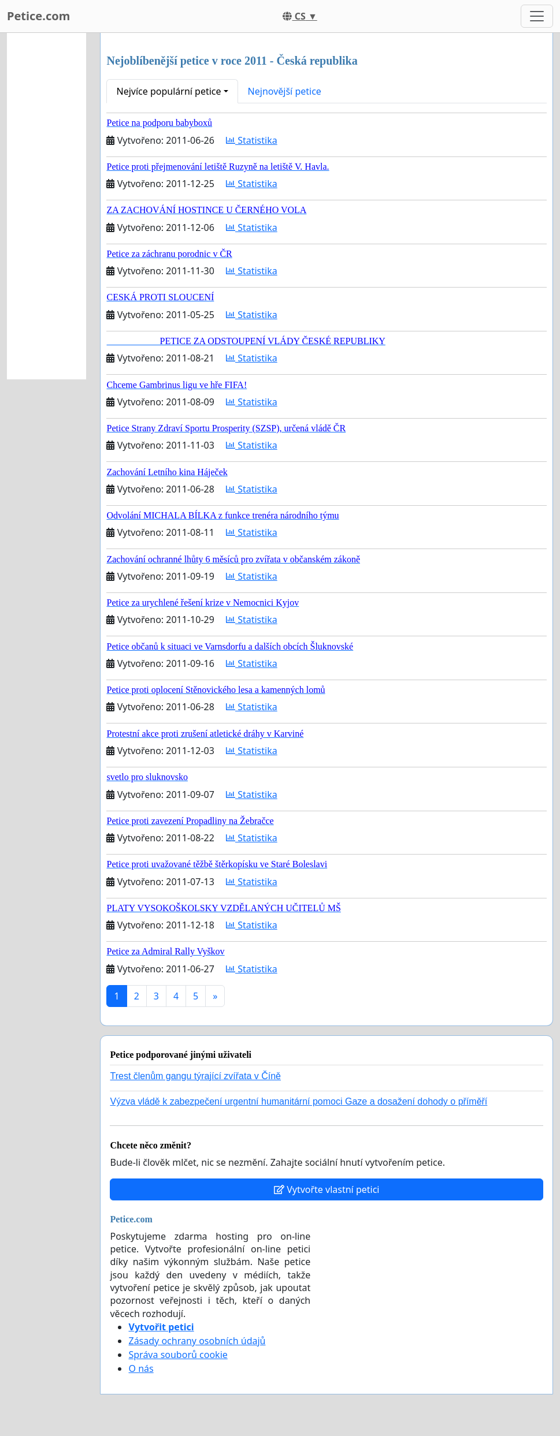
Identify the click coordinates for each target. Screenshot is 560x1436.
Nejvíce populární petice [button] (168, 91)
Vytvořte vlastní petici (327, 1189)
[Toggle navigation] (537, 16)
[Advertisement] (46, 206)
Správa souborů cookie (177, 1354)
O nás (140, 1368)
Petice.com (38, 16)
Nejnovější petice (284, 91)
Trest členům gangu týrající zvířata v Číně (195, 1076)
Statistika (251, 140)
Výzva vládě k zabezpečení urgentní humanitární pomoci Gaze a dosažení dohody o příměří (298, 1101)
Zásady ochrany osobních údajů (196, 1340)
